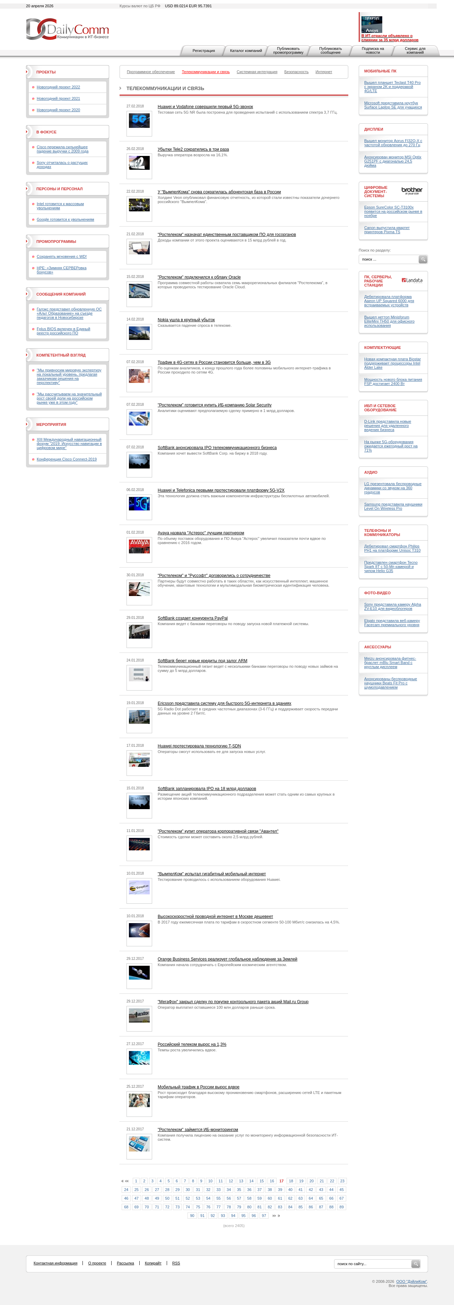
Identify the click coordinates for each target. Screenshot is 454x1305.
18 (291, 1181)
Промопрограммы (56, 241)
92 (213, 1216)
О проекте (97, 1263)
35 (239, 1190)
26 (147, 1190)
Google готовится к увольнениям (65, 219)
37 (259, 1190)
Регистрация (204, 51)
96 (254, 1216)
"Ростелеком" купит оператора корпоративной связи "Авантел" (218, 831)
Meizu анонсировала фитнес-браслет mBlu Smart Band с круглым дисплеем (390, 662)
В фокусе (46, 132)
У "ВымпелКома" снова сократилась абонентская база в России (219, 192)
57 (239, 1198)
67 (342, 1198)
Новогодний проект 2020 (58, 110)
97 (264, 1216)
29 (177, 1190)
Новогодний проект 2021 (58, 98)
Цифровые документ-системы (375, 191)
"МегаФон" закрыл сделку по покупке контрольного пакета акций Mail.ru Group (233, 1001)
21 (322, 1181)
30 (188, 1190)
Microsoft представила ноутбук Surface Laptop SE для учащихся (393, 105)
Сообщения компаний (61, 294)
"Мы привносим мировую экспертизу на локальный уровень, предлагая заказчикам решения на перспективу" (69, 376)
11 (221, 1181)
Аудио (370, 472)
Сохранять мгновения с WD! (62, 256)
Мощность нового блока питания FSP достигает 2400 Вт (393, 381)
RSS (176, 1263)
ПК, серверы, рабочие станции (378, 281)
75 (198, 1207)
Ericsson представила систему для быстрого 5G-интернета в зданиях (224, 703)
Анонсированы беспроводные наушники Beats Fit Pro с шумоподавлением (390, 683)
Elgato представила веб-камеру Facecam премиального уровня (392, 623)
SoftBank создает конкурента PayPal (193, 618)
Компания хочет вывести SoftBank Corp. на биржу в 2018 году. (213, 453)
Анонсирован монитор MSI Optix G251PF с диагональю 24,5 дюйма (392, 161)
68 (126, 1207)
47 (136, 1198)
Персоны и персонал (59, 189)
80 (249, 1207)
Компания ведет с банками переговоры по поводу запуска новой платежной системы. (233, 624)
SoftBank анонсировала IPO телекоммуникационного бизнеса (217, 447)
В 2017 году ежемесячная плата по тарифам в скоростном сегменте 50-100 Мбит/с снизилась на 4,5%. (249, 922)
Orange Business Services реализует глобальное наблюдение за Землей (227, 959)
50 (167, 1198)
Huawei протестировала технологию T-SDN (199, 746)
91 (202, 1216)
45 (342, 1190)
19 (301, 1181)
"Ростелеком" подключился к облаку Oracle (199, 277)
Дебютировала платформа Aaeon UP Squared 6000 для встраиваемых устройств (389, 301)
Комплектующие (382, 347)
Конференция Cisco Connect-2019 (67, 459)
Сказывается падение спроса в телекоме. (195, 325)
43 (321, 1190)
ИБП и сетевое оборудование (380, 408)
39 (280, 1190)
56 (229, 1198)
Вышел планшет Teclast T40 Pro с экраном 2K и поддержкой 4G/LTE (392, 86)
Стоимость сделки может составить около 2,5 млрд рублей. (210, 837)
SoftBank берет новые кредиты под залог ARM (202, 660)
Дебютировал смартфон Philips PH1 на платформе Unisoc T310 (392, 548)
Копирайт (153, 1263)
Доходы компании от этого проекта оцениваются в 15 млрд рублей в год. (222, 240)
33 (218, 1190)
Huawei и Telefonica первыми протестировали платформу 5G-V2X (221, 490)
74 (188, 1207)
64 (311, 1198)
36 (249, 1190)
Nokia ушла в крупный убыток (186, 319)
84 (290, 1207)
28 (167, 1190)
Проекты (45, 72)
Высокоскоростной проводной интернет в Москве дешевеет (215, 916)
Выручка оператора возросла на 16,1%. (193, 155)
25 (136, 1190)
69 (136, 1207)
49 (157, 1198)
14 (251, 1181)
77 (218, 1207)
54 (208, 1198)
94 (233, 1216)
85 (300, 1207)
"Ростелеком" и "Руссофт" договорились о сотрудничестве (214, 575)
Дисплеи (373, 129)
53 (198, 1198)
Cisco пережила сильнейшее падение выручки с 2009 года (62, 149)
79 (239, 1207)
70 (147, 1207)
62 (290, 1198)
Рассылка (125, 1263)
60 (270, 1198)
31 (198, 1190)
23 (342, 1181)
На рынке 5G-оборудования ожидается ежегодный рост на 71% (391, 446)
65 (321, 1198)
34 (229, 1190)
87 (321, 1207)
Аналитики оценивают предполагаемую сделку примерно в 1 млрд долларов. (226, 411)
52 (188, 1198)
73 (177, 1207)
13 (241, 1181)
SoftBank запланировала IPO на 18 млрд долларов (207, 788)
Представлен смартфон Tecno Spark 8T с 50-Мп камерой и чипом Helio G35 (391, 566)
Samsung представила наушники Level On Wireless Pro (393, 506)
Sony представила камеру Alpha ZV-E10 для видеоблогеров (392, 606)
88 (331, 1207)
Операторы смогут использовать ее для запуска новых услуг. (212, 752)
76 (208, 1207)
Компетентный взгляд (61, 355)
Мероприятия (51, 424)
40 (290, 1190)
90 (192, 1216)
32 (208, 1190)
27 (157, 1190)
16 (272, 1181)
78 (229, 1207)
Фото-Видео (377, 593)
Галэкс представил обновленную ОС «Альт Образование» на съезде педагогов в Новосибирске (69, 313)
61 (280, 1198)
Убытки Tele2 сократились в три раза (193, 149)
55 (218, 1198)
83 (280, 1207)
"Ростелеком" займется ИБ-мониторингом (198, 1129)
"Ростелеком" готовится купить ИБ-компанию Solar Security (214, 405)
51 (177, 1198)
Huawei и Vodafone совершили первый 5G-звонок (205, 106)
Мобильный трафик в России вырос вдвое (198, 1087)
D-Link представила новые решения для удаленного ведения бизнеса (387, 425)
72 (167, 1207)
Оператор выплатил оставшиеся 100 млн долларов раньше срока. (217, 1007)
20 (311, 1181)
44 (331, 1190)
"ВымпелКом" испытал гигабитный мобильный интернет (212, 874)
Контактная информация (55, 1263)
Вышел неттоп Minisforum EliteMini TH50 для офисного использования (389, 321)
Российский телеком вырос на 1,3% (192, 1044)
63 (300, 1198)
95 (243, 1216)
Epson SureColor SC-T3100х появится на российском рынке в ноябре (393, 211)
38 (270, 1190)
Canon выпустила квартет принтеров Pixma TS (387, 230)
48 (147, 1198)
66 (331, 1198)
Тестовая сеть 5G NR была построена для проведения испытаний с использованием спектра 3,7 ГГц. (248, 112)
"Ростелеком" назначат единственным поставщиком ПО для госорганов (227, 234)
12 (231, 1181)
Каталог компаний (246, 51)
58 (249, 1198)
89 (342, 1207)
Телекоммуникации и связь (165, 88)
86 (311, 1207)
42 (311, 1190)
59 (259, 1198)
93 (223, 1216)
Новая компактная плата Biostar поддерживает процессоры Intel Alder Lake (392, 363)
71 (157, 1207)
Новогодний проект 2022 (58, 87)
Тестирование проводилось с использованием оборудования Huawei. (219, 879)
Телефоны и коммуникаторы (382, 532)
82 (270, 1207)
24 (126, 1190)
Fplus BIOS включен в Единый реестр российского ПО (63, 331)
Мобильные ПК (380, 71)
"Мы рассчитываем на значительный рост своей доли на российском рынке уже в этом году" (69, 398)
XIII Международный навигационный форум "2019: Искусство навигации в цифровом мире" (69, 443)
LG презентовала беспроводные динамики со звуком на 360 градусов (392, 488)
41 (300, 1190)
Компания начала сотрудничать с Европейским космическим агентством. (222, 965)
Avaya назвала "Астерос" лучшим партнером (201, 533)
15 (262, 1181)
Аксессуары (377, 647)
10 (210, 1181)
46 (126, 1198)
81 (259, 1207)
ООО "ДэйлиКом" (411, 1281)
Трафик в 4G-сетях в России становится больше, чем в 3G (214, 362)
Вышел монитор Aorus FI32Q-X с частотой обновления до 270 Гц (393, 143)
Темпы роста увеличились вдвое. (187, 1050)
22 (332, 1181)
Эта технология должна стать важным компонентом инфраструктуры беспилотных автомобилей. (244, 496)
